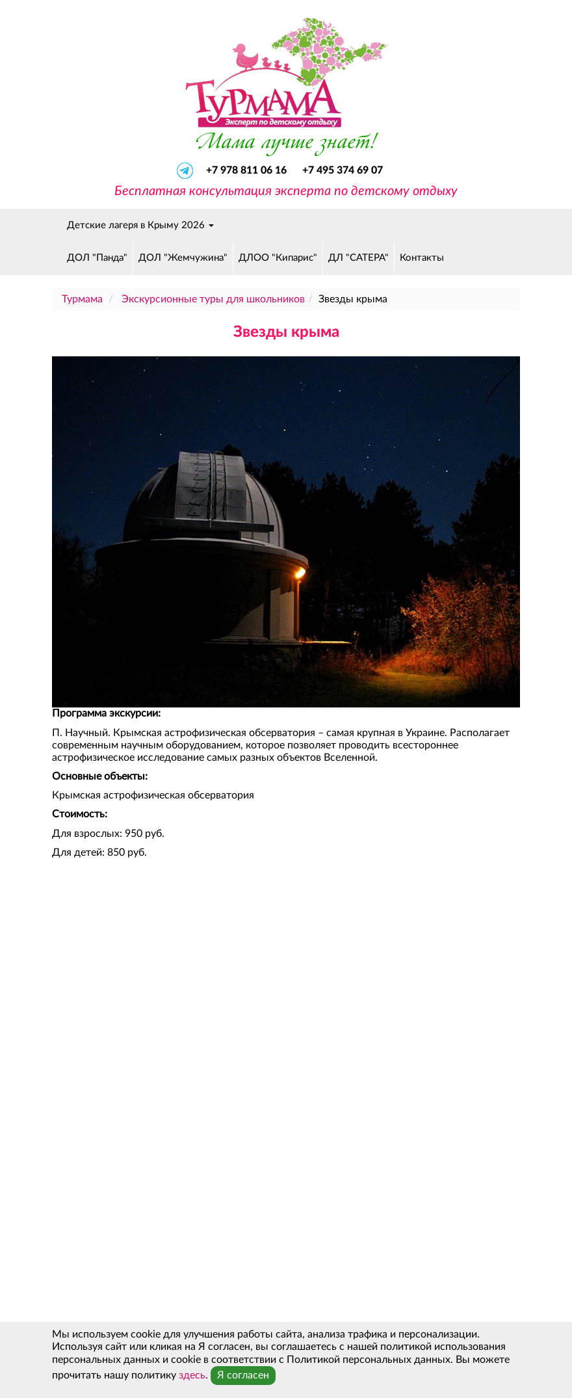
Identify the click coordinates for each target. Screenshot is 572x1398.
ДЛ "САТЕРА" (358, 258)
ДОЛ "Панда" (97, 258)
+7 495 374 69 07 (342, 170)
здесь (192, 1375)
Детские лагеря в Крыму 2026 (140, 225)
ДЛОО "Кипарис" (278, 258)
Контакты (422, 258)
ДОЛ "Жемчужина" (183, 258)
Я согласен (243, 1375)
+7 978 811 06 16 (247, 170)
